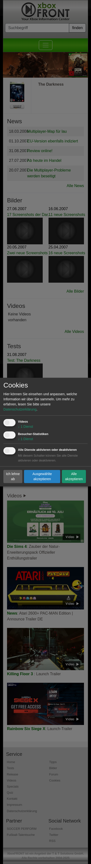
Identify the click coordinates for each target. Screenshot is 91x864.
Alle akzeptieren (74, 476)
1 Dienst (25, 426)
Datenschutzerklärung (19, 409)
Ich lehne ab (13, 476)
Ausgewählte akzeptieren (42, 476)
